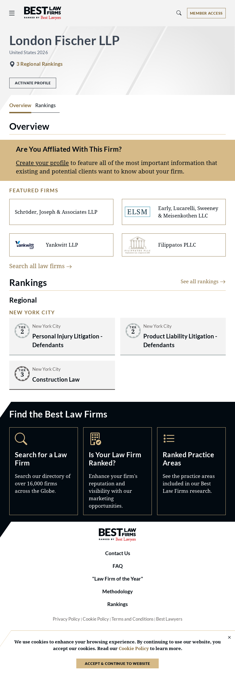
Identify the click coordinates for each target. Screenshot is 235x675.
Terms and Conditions (132, 619)
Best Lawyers (169, 619)
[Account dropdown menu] (206, 13)
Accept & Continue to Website (117, 663)
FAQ (118, 566)
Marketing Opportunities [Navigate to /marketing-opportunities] (117, 471)
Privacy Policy (66, 619)
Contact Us (117, 553)
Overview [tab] (20, 105)
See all (203, 281)
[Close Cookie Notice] (226, 637)
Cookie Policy (96, 619)
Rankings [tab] (45, 105)
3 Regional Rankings (39, 64)
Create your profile (42, 163)
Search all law (40, 266)
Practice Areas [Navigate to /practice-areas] (191, 471)
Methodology (117, 591)
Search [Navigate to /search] (44, 471)
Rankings (117, 604)
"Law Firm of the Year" (117, 579)
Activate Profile (33, 83)
